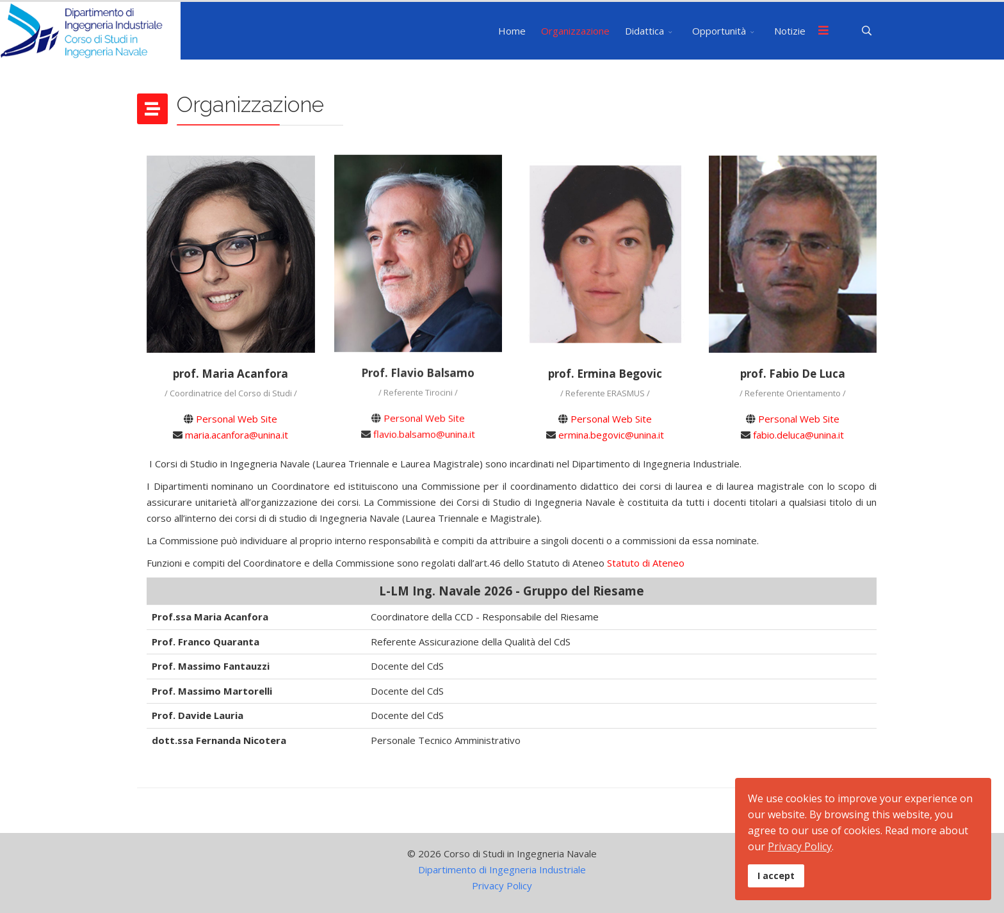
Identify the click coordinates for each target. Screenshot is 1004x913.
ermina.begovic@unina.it (611, 434)
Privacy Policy (502, 885)
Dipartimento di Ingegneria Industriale (502, 869)
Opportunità (719, 30)
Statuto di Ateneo (645, 562)
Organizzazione (575, 30)
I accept (776, 875)
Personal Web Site (236, 418)
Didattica (644, 30)
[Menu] (823, 31)
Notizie (790, 30)
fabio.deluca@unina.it (798, 434)
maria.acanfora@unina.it (236, 434)
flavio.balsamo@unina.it (424, 430)
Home (512, 30)
